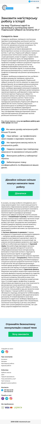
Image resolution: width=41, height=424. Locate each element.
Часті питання (5, 381)
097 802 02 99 (35, 1)
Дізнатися (20, 193)
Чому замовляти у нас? (8, 379)
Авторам (4, 361)
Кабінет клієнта (6, 372)
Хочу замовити (20, 334)
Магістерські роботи (7, 363)
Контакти (4, 359)
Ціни (2, 374)
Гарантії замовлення (7, 376)
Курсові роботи (6, 365)
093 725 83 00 (8, 391)
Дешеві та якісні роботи (8, 383)
